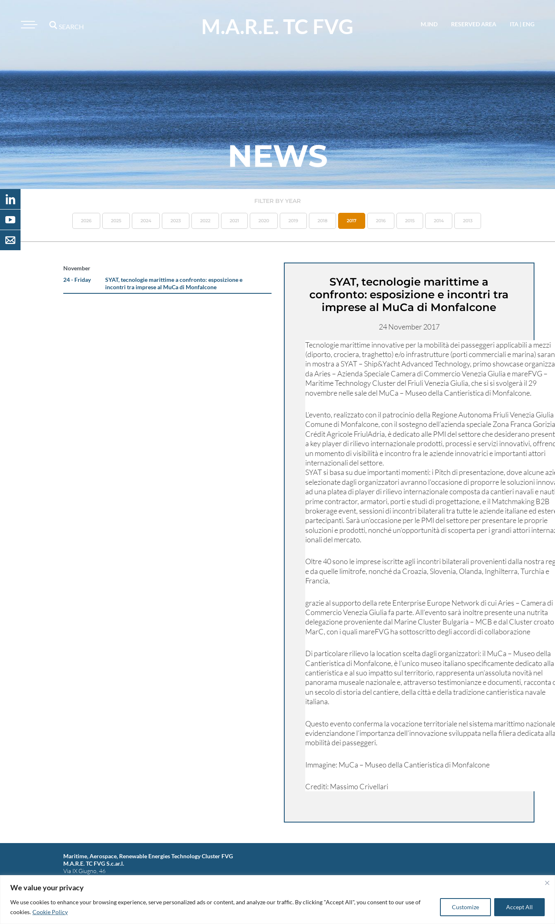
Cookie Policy (50, 911)
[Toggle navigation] (28, 25)
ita (514, 24)
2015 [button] (410, 221)
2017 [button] (352, 221)
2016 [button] (381, 221)
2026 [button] (86, 221)
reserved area (473, 24)
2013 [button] (467, 221)
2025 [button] (116, 221)
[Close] (547, 883)
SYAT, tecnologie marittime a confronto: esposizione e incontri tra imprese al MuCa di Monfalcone (173, 283)
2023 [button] (175, 221)
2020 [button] (263, 221)
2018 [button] (322, 221)
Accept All (519, 906)
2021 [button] (234, 221)
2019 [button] (293, 221)
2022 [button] (205, 221)
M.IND (429, 24)
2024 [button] (145, 221)
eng (528, 24)
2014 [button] (439, 221)
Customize (465, 906)
